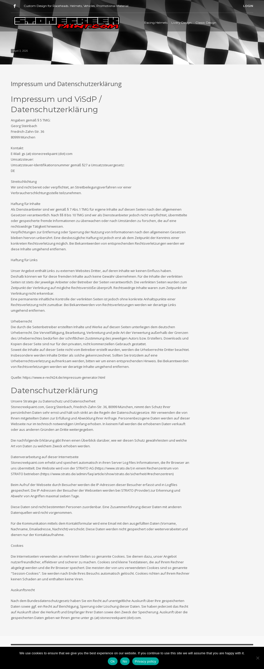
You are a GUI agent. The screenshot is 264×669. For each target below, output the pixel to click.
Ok (112, 661)
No (125, 661)
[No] (257, 657)
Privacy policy (145, 661)
